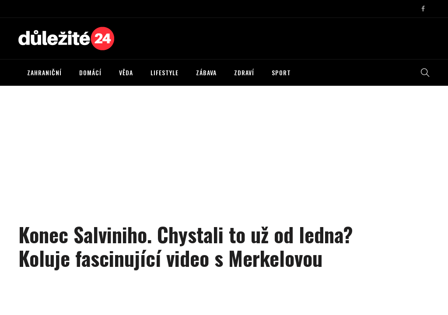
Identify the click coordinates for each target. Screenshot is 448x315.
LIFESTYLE (164, 72)
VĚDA (126, 72)
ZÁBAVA (206, 72)
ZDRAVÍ (244, 72)
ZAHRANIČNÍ (44, 72)
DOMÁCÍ (90, 72)
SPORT (281, 72)
